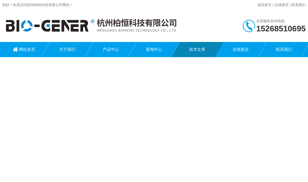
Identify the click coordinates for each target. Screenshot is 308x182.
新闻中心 (154, 49)
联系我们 (299, 5)
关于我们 (67, 49)
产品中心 (111, 49)
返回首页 (264, 5)
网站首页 (27, 49)
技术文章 (197, 49)
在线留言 (282, 5)
